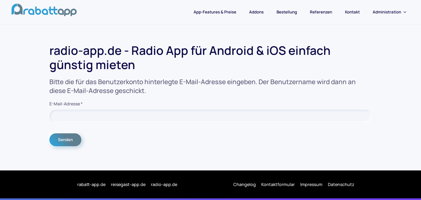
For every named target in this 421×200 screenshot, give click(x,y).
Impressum (311, 184)
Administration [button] (390, 12)
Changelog (244, 184)
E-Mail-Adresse (66, 104)
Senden (65, 139)
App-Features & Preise (215, 12)
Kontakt (352, 12)
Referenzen (321, 12)
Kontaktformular (278, 184)
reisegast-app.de (128, 184)
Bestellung (287, 12)
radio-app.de (164, 184)
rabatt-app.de (91, 184)
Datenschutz (341, 184)
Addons (256, 12)
